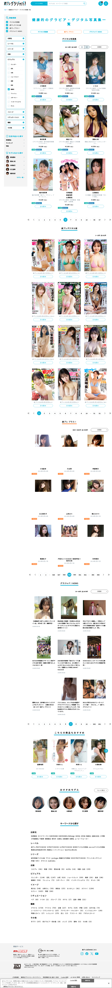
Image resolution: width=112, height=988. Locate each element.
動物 (78, 922)
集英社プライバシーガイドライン (31, 977)
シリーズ (10, 49)
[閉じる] (109, 983)
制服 (48, 869)
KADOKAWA (53, 836)
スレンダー (13, 64)
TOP (5, 9)
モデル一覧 (20, 177)
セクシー (37, 891)
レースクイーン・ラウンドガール (45, 911)
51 (94, 413)
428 (64, 575)
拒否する (87, 980)
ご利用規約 (15, 977)
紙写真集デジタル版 (38, 858)
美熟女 (61, 888)
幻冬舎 (83, 836)
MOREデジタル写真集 (80, 847)
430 (74, 575)
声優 (84, 908)
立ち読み (43, 100)
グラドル (37, 908)
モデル (73, 908)
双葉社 (71, 839)
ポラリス (44, 861)
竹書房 (41, 839)
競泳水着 (59, 869)
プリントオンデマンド (94, 858)
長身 (12, 85)
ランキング (9, 143)
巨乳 (12, 68)
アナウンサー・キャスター (72, 911)
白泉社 (59, 839)
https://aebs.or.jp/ (29, 967)
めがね (71, 869)
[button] (106, 751)
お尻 (12, 72)
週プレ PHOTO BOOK (38, 847)
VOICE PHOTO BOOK (78, 858)
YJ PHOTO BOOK (53, 847)
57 (100, 220)
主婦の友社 (95, 836)
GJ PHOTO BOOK (66, 847)
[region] (56, 983)
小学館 (102, 836)
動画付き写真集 (64, 858)
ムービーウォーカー (82, 839)
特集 (7, 146)
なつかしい (74, 888)
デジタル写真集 (15, 22)
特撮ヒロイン (38, 913)
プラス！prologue (52, 858)
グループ (56, 900)
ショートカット (15, 77)
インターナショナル (16, 102)
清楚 (49, 891)
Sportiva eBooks (71, 850)
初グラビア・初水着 (52, 922)
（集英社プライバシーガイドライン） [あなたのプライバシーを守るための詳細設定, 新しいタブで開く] (13, 986)
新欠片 (54, 839)
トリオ (45, 900)
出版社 (10, 38)
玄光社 (77, 836)
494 (98, 575)
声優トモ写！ (35, 861)
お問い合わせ (86, 977)
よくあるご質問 (75, 977)
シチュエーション (13, 117)
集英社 (88, 836)
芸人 (65, 913)
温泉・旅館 (80, 900)
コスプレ (37, 869)
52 (100, 413)
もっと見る (101, 790)
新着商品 (8, 140)
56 (94, 220)
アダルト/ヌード (89, 913)
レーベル (10, 44)
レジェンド (53, 913)
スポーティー (14, 97)
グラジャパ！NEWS (16, 31)
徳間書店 (48, 839)
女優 (62, 908)
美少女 (36, 888)
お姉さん (49, 888)
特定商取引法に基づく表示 (51, 977)
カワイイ (88, 888)
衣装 (9, 54)
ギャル (12, 106)
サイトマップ (96, 977)
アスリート (76, 913)
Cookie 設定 (64, 977)
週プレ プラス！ (15, 28)
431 (80, 575)
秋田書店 (34, 836)
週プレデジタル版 (15, 25)
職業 (9, 122)
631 (99, 724)
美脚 (12, 81)
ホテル (67, 900)
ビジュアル (11, 59)
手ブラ (36, 922)
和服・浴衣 (84, 869)
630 (94, 724)
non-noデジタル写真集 (97, 847)
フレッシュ (13, 93)
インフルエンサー (94, 911)
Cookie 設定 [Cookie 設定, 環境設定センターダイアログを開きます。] (73, 980)
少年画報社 (35, 839)
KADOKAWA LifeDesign (67, 836)
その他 (10, 128)
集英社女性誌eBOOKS (38, 850)
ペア (35, 900)
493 (93, 575)
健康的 (12, 89)
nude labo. (52, 861)
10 (86, 220)
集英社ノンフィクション (55, 850)
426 (53, 575)
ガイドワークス (43, 836)
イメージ (10, 112)
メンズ (67, 922)
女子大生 (95, 908)
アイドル (51, 908)
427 (59, 575)
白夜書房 (66, 839)
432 (85, 575)
